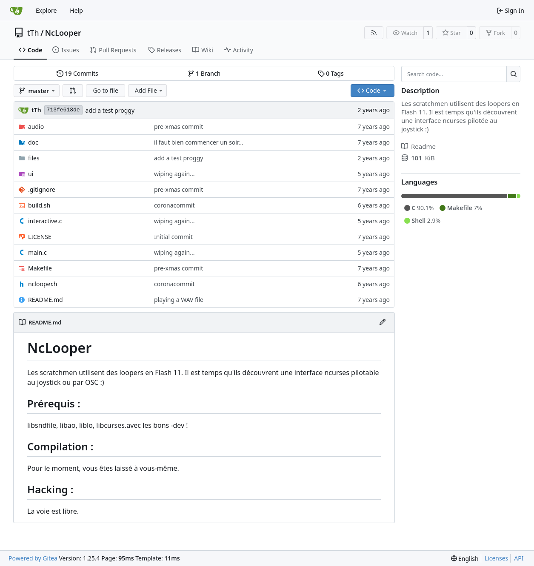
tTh (33, 32)
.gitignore (41, 189)
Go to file (105, 90)
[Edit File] (382, 322)
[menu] (465, 559)
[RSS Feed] (374, 32)
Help (76, 10)
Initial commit (173, 237)
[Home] (16, 10)
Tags (331, 73)
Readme (418, 146)
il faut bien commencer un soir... (198, 142)
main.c (37, 252)
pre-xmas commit (178, 126)
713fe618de (63, 110)
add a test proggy (110, 110)
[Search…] (513, 74)
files (34, 158)
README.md (45, 300)
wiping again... (174, 174)
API (518, 558)
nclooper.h (42, 284)
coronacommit (174, 205)
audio (36, 126)
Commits (77, 73)
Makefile (40, 268)
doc (33, 142)
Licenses (496, 558)
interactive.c (45, 221)
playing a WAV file (178, 300)
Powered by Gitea (33, 558)
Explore (46, 10)
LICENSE (39, 237)
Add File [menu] (149, 90)
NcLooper (63, 32)
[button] (73, 90)
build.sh (39, 205)
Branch (204, 73)
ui (30, 174)
